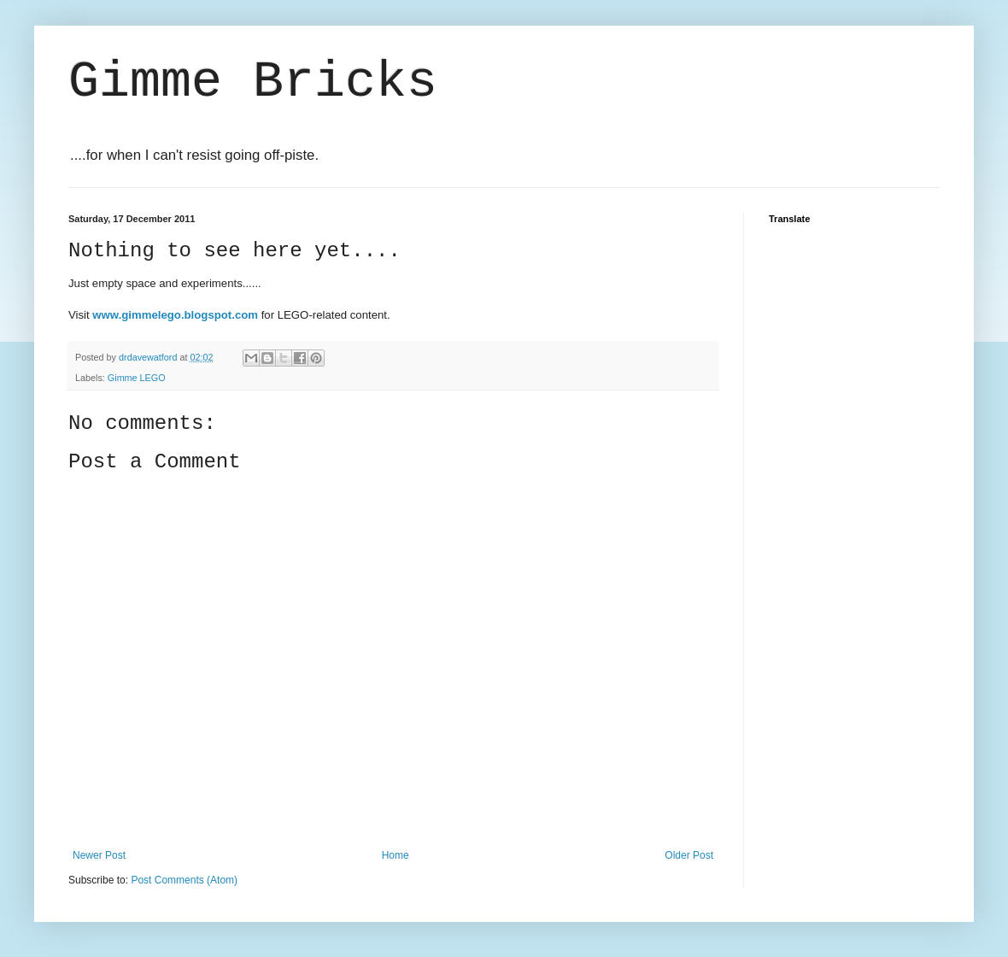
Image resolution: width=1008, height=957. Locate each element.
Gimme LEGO (137, 378)
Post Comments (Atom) (184, 880)
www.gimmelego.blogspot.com (175, 314)
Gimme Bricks (252, 82)
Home (395, 855)
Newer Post (99, 855)
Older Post (689, 855)
